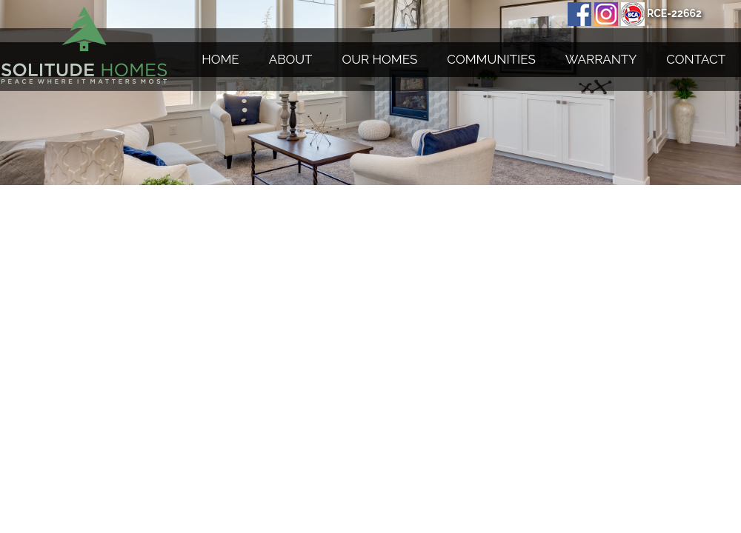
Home (220, 59)
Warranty (601, 59)
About (291, 59)
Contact (695, 59)
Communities (491, 59)
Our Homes (380, 59)
